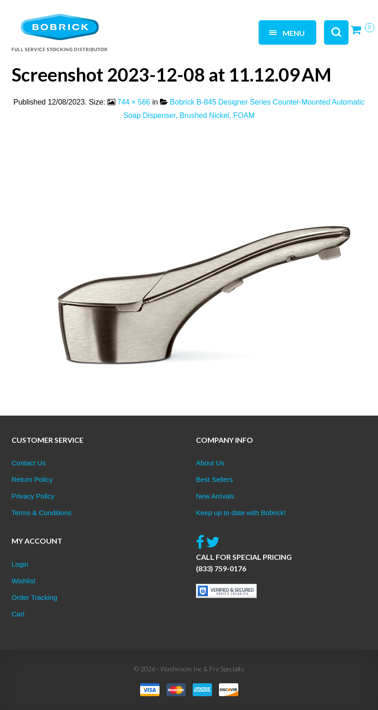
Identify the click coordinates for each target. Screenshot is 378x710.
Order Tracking (34, 597)
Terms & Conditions (41, 512)
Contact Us (29, 463)
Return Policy (32, 479)
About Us (210, 463)
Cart (18, 614)
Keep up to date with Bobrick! (241, 512)
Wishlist (23, 581)
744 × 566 (133, 102)
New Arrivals (215, 496)
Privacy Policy (33, 496)
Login (20, 564)
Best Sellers (214, 479)
